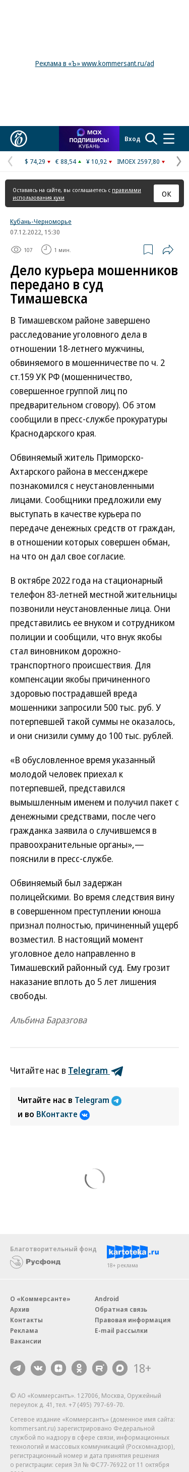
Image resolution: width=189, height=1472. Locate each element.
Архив (19, 1309)
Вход (132, 138)
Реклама (24, 1330)
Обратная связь (121, 1309)
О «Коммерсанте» (40, 1298)
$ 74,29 (35, 161)
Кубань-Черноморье (41, 221)
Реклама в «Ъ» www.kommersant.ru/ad (94, 63)
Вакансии (25, 1340)
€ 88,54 (65, 161)
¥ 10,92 (96, 161)
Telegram (98, 1100)
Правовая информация (133, 1319)
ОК (166, 194)
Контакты (26, 1319)
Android (107, 1298)
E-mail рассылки (121, 1330)
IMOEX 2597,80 (138, 161)
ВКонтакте (63, 1114)
